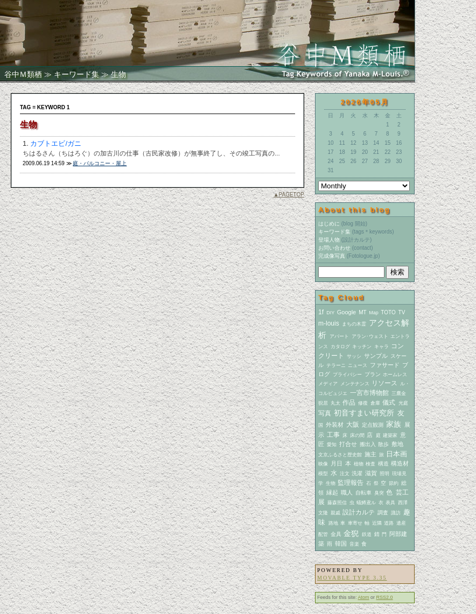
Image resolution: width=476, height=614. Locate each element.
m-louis (328, 323)
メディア (328, 383)
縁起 (332, 492)
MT (362, 312)
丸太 (335, 403)
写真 (324, 413)
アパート (339, 336)
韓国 (341, 543)
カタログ (340, 346)
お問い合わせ (334, 248)
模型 (323, 473)
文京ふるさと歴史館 (340, 454)
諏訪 (396, 513)
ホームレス (395, 374)
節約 (393, 483)
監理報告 (350, 482)
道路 (389, 523)
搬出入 (368, 444)
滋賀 (371, 473)
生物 (330, 483)
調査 (382, 513)
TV (401, 312)
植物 (358, 464)
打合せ (348, 444)
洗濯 (357, 473)
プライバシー (347, 374)
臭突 (379, 493)
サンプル (376, 355)
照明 (384, 473)
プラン (373, 374)
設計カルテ (358, 512)
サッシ (354, 356)
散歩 (383, 444)
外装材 (335, 424)
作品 (348, 402)
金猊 (351, 533)
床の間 (357, 435)
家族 (393, 424)
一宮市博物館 (369, 393)
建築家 (390, 435)
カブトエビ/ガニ (55, 143)
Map (374, 312)
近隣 (377, 523)
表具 (390, 502)
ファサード (385, 365)
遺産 (401, 523)
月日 (336, 463)
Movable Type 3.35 (352, 578)
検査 (370, 464)
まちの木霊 (354, 324)
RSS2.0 (384, 597)
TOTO (388, 312)
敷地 (397, 444)
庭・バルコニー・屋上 (100, 163)
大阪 (352, 424)
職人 (347, 492)
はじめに (329, 224)
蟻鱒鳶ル (366, 502)
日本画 (396, 454)
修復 (363, 403)
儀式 (388, 402)
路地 (333, 523)
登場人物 (329, 240)
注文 (344, 473)
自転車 (363, 493)
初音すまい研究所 (364, 412)
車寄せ (355, 523)
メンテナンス (354, 383)
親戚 (335, 513)
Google (346, 312)
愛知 (332, 444)
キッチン (362, 346)
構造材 (400, 463)
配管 (323, 534)
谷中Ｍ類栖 (23, 74)
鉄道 (367, 534)
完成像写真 (331, 256)
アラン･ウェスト (370, 336)
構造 (383, 464)
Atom (363, 597)
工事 (333, 435)
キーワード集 (76, 74)
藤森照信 (337, 502)
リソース (384, 383)
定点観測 (372, 425)
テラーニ (336, 365)
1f (321, 312)
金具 (336, 534)
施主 (370, 454)
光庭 (403, 403)
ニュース (357, 365)
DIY (330, 312)
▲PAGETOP (289, 194)
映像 (323, 464)
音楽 (354, 544)
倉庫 (375, 403)
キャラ (381, 346)
